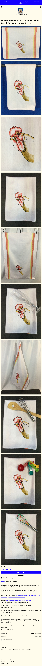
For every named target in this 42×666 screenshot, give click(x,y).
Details (3, 581)
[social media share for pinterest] (6, 578)
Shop (2, 649)
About (10, 649)
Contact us (28, 649)
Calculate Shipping (6, 569)
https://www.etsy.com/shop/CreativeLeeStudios (18, 600)
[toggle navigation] (1, 7)
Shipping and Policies (19, 649)
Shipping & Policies (11, 581)
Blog (6, 649)
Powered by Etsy (5, 663)
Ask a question (13, 578)
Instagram (4, 655)
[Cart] (40, 7)
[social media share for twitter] (4, 578)
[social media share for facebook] (1, 578)
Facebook (10, 655)
